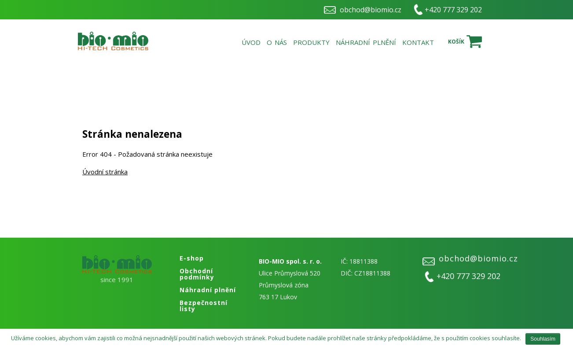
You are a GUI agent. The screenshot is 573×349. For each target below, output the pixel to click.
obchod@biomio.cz (370, 10)
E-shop (192, 258)
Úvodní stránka (105, 171)
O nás (277, 42)
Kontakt (418, 42)
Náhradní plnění (366, 42)
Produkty (311, 42)
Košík (456, 41)
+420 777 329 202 (453, 10)
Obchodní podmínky (197, 274)
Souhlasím (542, 339)
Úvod (251, 42)
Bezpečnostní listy (204, 306)
